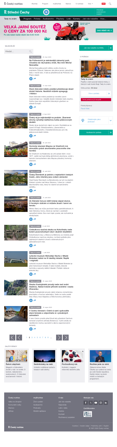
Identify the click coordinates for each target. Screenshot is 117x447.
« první (12, 337)
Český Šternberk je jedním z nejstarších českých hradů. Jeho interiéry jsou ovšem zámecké (51, 176)
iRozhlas (35, 4)
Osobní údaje (84, 426)
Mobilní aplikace (39, 411)
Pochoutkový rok (69, 364)
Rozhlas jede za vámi (99, 364)
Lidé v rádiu (62, 408)
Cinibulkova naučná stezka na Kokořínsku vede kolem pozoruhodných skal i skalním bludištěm (50, 231)
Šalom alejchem (13, 364)
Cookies (75, 426)
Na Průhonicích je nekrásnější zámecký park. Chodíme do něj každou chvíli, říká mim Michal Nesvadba (50, 62)
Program (45, 4)
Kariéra (61, 411)
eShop (10, 411)
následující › (59, 337)
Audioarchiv (101, 12)
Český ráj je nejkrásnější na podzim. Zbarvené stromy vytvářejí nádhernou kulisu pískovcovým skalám (50, 119)
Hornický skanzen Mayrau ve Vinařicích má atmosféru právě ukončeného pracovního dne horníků (50, 148)
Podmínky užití (96, 426)
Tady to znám (87, 79)
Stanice (68, 4)
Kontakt (61, 414)
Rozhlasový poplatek (66, 417)
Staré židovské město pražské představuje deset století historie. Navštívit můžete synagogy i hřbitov (51, 91)
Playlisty (60, 19)
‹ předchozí (19, 337)
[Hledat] (110, 4)
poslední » (66, 337)
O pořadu (84, 57)
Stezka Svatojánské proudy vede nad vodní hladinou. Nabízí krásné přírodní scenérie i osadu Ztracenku (51, 286)
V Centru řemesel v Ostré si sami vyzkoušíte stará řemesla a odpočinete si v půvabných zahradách (49, 313)
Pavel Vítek (85, 109)
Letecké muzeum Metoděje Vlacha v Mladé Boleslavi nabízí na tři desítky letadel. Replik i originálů (49, 258)
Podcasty (37, 408)
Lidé (69, 19)
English (106, 426)
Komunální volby (14, 405)
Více (103, 19)
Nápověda (62, 405)
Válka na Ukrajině (14, 402)
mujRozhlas (57, 4)
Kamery (99, 14)
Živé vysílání (38, 402)
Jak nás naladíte (90, 19)
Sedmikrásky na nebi (43, 364)
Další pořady (11, 346)
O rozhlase (79, 4)
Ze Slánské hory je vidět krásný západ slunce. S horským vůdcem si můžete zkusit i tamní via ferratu (50, 203)
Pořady (37, 19)
